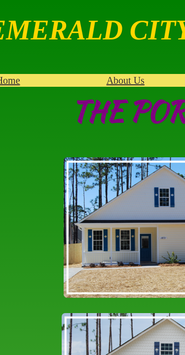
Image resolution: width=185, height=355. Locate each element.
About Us (126, 80)
